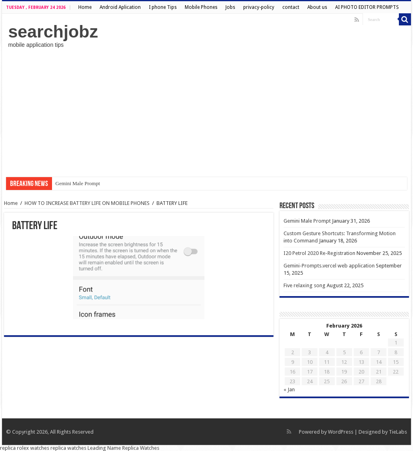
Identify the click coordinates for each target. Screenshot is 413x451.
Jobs (230, 7)
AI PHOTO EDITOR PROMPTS (367, 7)
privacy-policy (258, 7)
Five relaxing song (304, 285)
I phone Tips (163, 7)
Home (85, 7)
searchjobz (53, 31)
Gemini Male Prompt (77, 183)
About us (317, 7)
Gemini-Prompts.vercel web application (329, 266)
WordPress (340, 432)
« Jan (289, 389)
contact (290, 7)
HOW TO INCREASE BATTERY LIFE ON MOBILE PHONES (87, 203)
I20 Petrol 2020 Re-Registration (319, 253)
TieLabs (398, 432)
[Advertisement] (206, 112)
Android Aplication (120, 7)
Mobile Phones (201, 7)
